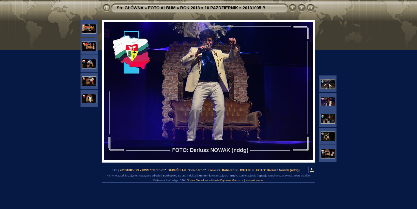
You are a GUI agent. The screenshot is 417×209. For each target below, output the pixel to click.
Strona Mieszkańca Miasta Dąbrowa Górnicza (215, 180)
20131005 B (254, 8)
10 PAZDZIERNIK (221, 8)
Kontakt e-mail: (255, 180)
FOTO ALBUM (161, 8)
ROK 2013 (190, 8)
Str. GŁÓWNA (130, 8)
